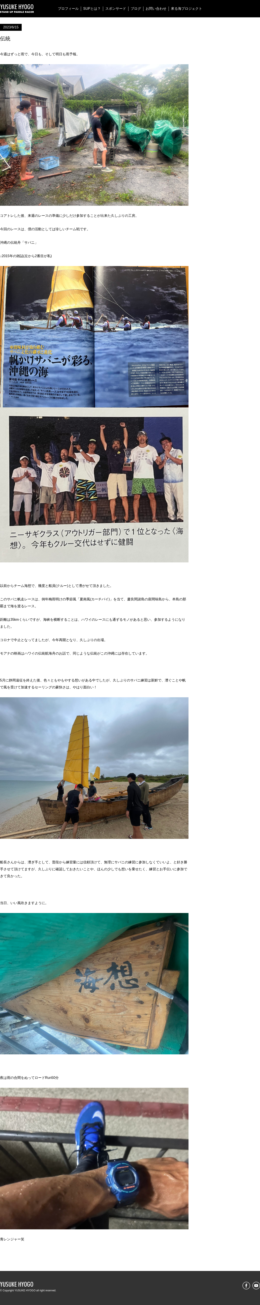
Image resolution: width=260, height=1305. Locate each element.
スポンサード (115, 8)
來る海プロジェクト (186, 8)
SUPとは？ (92, 8)
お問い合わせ (156, 8)
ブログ (136, 8)
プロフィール (68, 8)
